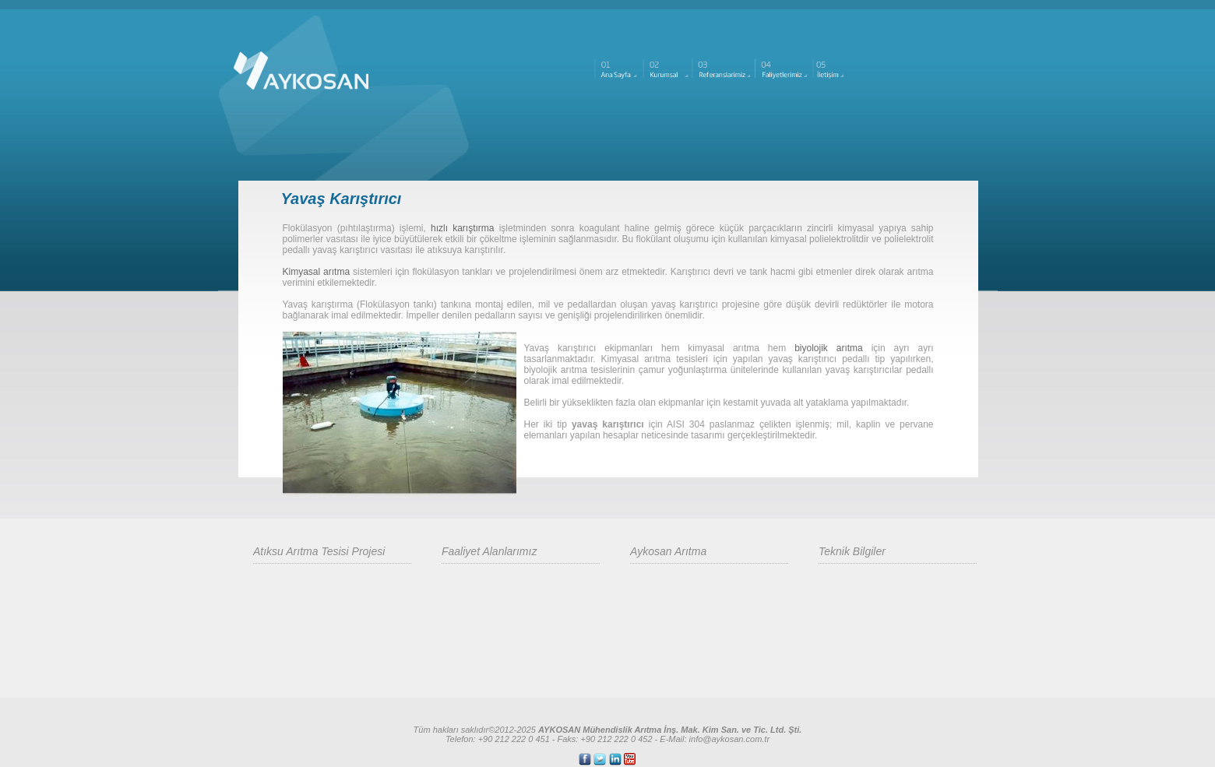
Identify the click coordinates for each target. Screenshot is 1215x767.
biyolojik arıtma (828, 348)
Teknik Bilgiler (852, 551)
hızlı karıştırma (463, 228)
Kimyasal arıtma (316, 271)
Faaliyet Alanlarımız (489, 551)
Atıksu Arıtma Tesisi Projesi (319, 551)
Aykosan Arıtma (668, 551)
